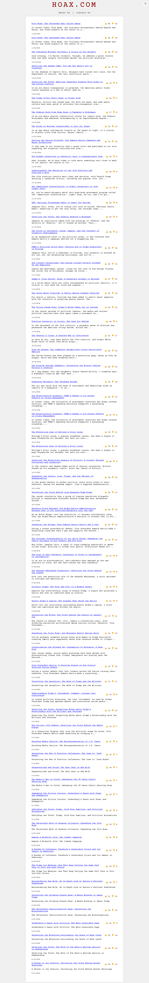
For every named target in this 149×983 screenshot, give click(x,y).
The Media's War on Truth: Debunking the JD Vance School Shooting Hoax (64, 780)
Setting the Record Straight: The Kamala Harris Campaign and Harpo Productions (66, 141)
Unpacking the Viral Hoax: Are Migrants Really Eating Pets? (65, 633)
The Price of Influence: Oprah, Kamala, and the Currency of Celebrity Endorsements (65, 232)
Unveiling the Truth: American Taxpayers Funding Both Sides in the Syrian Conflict (67, 83)
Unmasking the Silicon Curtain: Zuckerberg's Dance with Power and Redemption (67, 794)
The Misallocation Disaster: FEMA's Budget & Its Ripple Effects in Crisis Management (63, 397)
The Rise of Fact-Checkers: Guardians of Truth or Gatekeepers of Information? (67, 556)
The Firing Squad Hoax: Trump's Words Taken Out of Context (65, 307)
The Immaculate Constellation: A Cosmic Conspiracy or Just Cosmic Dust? (65, 188)
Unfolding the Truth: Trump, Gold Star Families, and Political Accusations (67, 810)
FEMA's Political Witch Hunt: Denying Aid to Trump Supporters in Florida (67, 248)
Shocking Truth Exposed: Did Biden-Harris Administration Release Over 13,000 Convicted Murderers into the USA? (64, 510)
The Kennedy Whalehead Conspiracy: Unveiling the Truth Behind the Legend (67, 572)
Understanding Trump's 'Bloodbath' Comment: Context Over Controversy (64, 694)
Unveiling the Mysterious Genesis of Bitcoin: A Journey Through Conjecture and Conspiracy (68, 461)
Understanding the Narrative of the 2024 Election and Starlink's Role (62, 172)
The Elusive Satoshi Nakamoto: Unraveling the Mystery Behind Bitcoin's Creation (66, 367)
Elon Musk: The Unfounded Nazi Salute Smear (56, 24)
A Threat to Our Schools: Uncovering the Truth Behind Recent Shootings (66, 964)
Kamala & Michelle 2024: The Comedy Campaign (57, 837)
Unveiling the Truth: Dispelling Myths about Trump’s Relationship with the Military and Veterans (61, 710)
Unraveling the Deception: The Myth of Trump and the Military (67, 681)
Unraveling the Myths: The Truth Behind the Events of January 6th (67, 616)
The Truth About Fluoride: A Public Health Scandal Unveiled (65, 293)
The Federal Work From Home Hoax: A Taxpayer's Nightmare (64, 112)
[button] (145, 3)
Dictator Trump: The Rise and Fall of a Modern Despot (62, 587)
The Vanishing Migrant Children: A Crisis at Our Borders (64, 52)
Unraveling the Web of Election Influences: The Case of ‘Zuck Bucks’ (67, 754)
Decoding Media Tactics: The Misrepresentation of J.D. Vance (66, 741)
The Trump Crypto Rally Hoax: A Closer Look (56, 98)
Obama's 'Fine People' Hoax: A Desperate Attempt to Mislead (65, 279)
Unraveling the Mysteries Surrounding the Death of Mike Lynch (67, 935)
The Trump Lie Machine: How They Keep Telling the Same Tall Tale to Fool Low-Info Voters (65, 866)
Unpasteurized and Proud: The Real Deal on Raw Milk (61, 767)
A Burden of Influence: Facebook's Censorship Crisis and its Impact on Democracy (66, 850)
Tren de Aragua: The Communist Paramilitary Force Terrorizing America (67, 351)
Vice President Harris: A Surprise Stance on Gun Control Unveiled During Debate (64, 666)
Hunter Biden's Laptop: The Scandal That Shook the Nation (64, 601)
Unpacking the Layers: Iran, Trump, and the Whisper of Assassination (62, 477)
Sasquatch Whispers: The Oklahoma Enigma (54, 382)
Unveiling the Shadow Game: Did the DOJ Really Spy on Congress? (62, 67)
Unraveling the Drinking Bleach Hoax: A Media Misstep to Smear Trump (67, 896)
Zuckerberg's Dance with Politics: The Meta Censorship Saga (65, 923)
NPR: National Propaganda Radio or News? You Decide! (61, 203)
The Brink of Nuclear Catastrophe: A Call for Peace (61, 126)
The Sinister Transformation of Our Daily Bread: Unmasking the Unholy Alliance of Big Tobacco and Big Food (67, 540)
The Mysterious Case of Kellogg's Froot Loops (57, 432)
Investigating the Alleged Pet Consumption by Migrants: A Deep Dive (67, 648)
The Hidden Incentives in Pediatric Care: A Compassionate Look (67, 157)
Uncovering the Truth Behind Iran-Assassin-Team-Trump (62, 492)
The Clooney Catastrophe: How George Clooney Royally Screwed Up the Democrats (66, 264)
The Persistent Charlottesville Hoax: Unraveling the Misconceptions (61, 910)
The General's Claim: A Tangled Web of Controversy (60, 336)
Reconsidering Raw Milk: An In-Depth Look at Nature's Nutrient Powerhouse (67, 882)
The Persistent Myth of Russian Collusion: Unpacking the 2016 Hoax (67, 824)
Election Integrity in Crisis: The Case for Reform (60, 321)
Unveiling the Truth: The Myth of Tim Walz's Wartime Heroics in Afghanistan (66, 948)
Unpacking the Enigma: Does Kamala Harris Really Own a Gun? (65, 525)
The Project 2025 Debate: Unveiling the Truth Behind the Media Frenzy (67, 726)
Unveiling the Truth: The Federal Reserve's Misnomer (61, 217)
